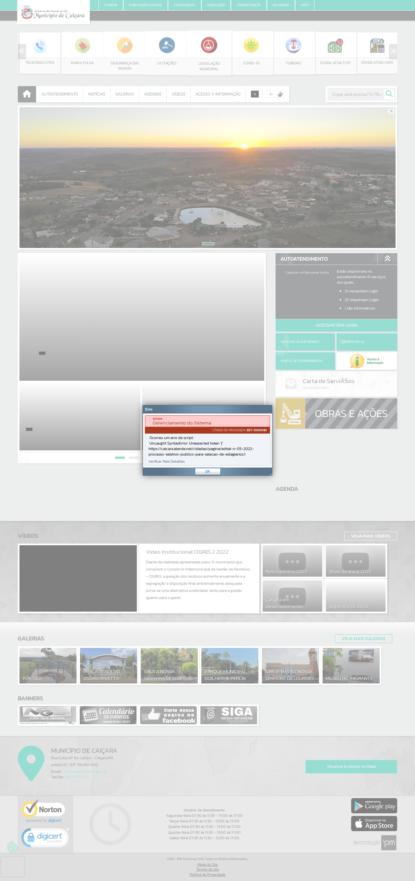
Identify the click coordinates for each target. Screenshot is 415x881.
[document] (207, 440)
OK (207, 471)
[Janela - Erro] (207, 440)
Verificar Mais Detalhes (166, 461)
